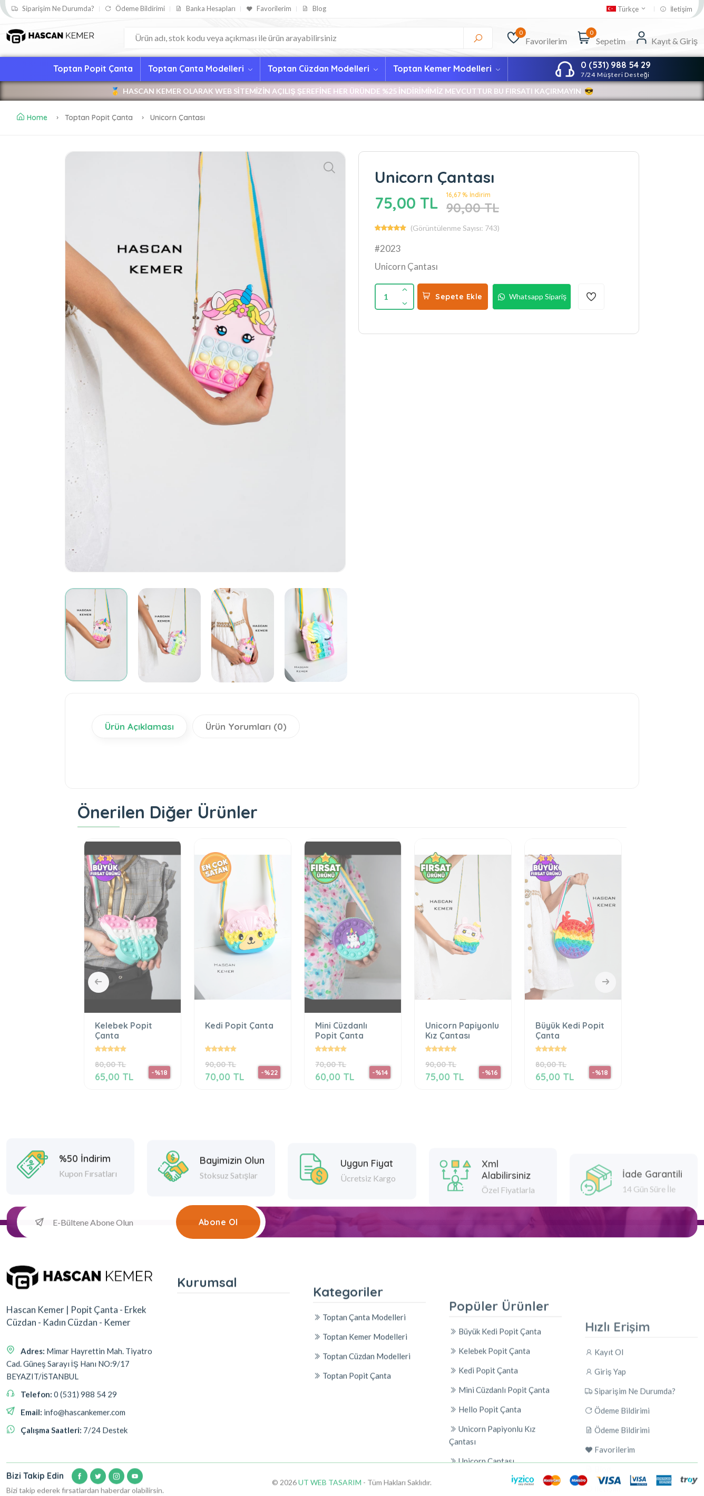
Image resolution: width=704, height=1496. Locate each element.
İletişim (676, 9)
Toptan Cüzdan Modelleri (323, 68)
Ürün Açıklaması (139, 726)
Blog (314, 8)
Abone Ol (218, 1222)
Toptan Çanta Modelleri (200, 68)
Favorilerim (268, 8)
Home (32, 117)
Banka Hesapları (205, 8)
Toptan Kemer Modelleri (446, 68)
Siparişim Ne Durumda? (53, 8)
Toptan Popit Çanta (93, 68)
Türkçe (627, 9)
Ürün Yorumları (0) (246, 726)
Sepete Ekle (453, 296)
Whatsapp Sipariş (531, 296)
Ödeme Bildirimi (135, 8)
